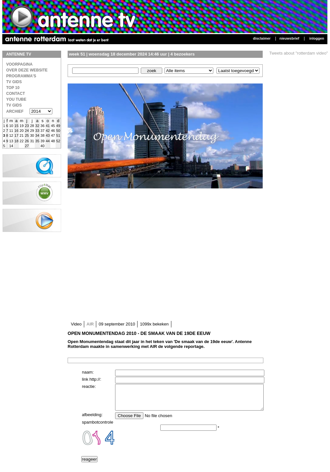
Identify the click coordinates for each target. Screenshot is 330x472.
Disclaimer (262, 38)
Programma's (21, 76)
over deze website (26, 70)
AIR (90, 324)
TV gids (14, 105)
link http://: (91, 379)
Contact (15, 93)
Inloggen (316, 38)
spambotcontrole (97, 427)
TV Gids (14, 82)
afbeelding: (92, 419)
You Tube (16, 99)
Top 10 (13, 87)
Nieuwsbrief (289, 38)
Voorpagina (19, 64)
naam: (88, 372)
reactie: (89, 386)
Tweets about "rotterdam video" (298, 53)
